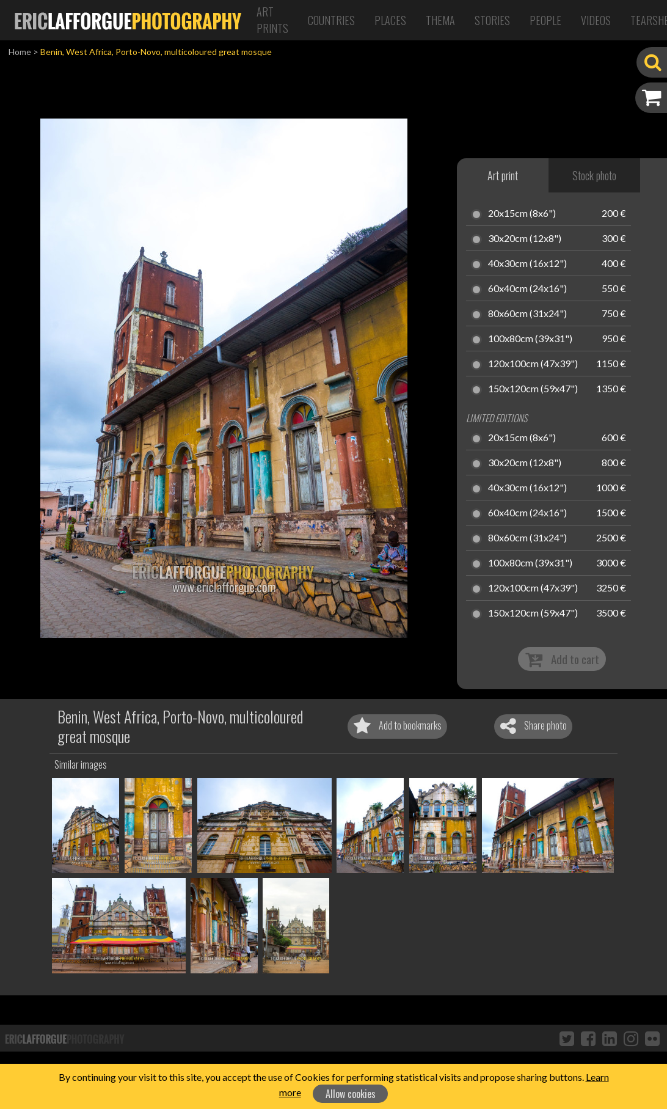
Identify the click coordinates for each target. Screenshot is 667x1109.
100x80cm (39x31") (530, 339)
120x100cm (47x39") (533, 364)
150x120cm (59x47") (533, 389)
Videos (596, 20)
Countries (331, 20)
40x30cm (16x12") (527, 264)
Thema (440, 20)
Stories (492, 20)
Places (390, 20)
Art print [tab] (502, 175)
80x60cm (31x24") (527, 314)
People (545, 20)
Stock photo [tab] (594, 175)
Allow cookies (351, 1093)
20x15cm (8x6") (522, 214)
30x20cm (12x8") (524, 239)
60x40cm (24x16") (527, 289)
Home (20, 51)
